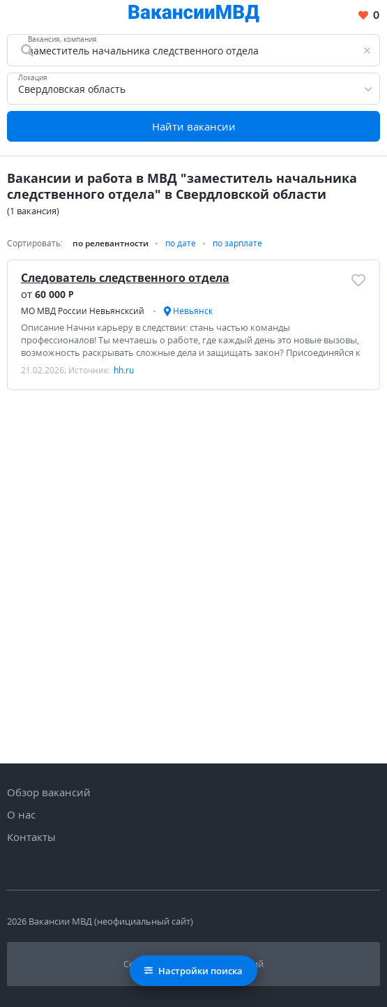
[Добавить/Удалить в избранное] (358, 280)
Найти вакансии (194, 126)
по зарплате (237, 243)
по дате (180, 243)
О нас (21, 814)
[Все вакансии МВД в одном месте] (193, 16)
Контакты (31, 837)
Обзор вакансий (49, 792)
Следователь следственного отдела (125, 277)
